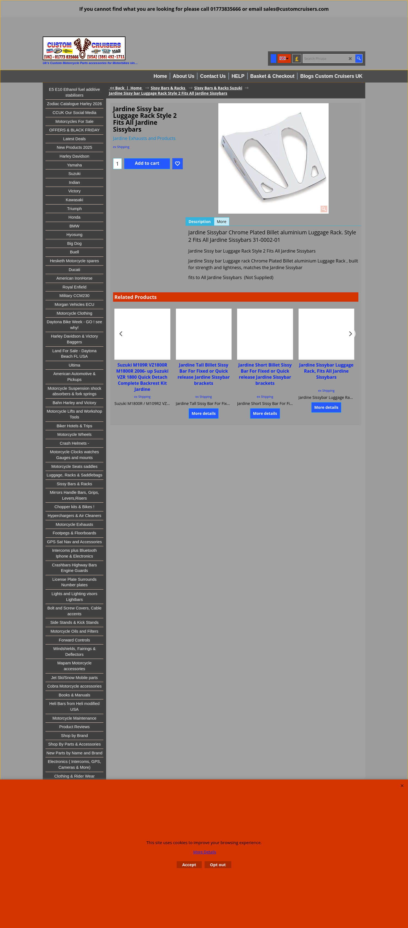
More (222, 221)
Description (200, 221)
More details (204, 413)
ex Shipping (121, 147)
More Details (204, 852)
